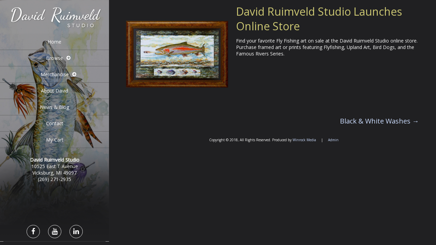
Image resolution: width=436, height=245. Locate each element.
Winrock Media (304, 139)
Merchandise (55, 74)
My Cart (54, 139)
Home (54, 41)
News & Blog (54, 107)
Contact (54, 123)
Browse (54, 58)
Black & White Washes (379, 121)
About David (54, 90)
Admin (333, 139)
